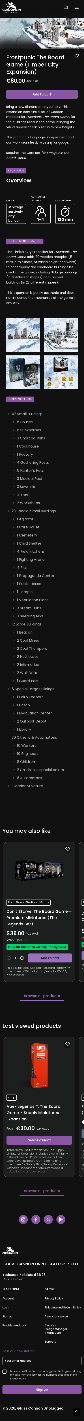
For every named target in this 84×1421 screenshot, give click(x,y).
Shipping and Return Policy (63, 1307)
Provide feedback (14, 1325)
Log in (6, 1307)
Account (8, 1298)
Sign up (7, 1316)
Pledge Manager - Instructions (57, 1331)
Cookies (50, 1325)
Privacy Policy (54, 1298)
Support (50, 1341)
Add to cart (42, 94)
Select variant (39, 1140)
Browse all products (42, 995)
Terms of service (56, 1316)
